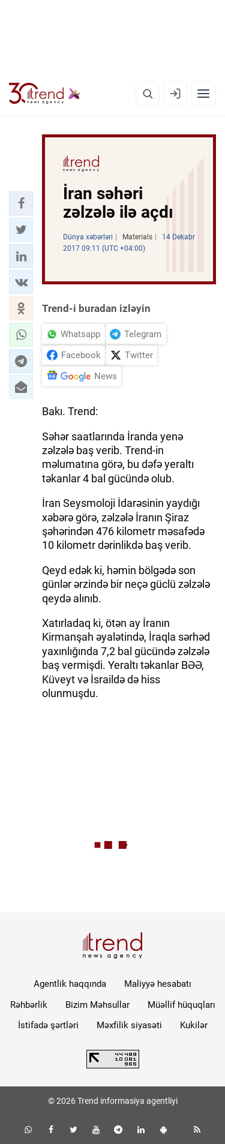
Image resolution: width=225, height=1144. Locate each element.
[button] (21, 203)
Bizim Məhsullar (97, 1004)
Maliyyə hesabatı (157, 983)
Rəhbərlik (28, 1004)
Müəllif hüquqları (181, 1004)
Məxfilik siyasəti (129, 1025)
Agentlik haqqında (70, 983)
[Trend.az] (44, 93)
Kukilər (194, 1025)
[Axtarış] (148, 94)
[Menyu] (203, 94)
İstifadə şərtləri (48, 1025)
